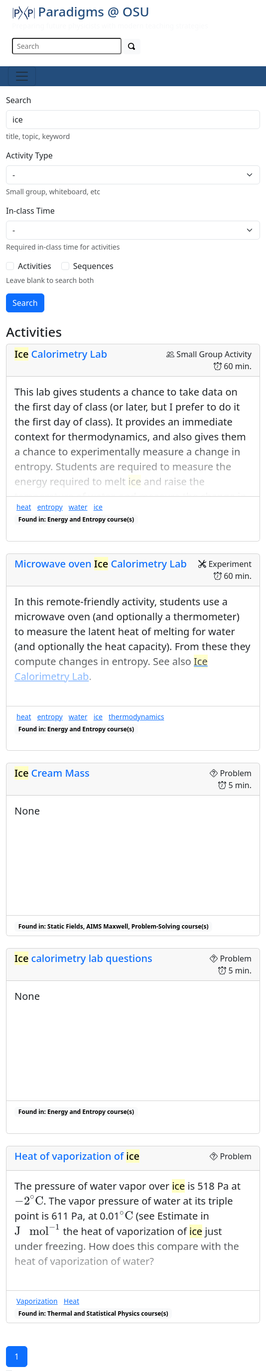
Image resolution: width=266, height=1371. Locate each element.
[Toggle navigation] (22, 76)
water (78, 507)
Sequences (93, 266)
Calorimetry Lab (60, 354)
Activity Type (29, 155)
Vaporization (37, 1301)
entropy (50, 507)
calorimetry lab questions (83, 958)
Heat (71, 1301)
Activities (34, 266)
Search (18, 100)
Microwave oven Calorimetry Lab (100, 563)
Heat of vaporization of (76, 1156)
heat (23, 507)
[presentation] (28, 1201)
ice (98, 507)
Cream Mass (52, 773)
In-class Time (30, 210)
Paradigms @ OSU (80, 11)
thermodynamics (136, 716)
